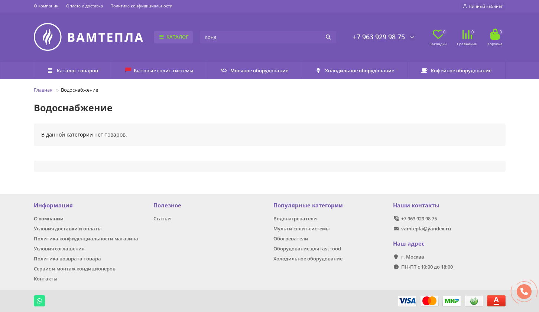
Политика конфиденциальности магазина (86, 238)
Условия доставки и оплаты (68, 228)
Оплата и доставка (84, 6)
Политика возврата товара (67, 258)
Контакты (46, 278)
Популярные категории (308, 205)
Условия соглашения (59, 248)
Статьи (162, 218)
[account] (483, 6)
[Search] (268, 37)
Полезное (167, 205)
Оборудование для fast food (307, 248)
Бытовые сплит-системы (159, 70)
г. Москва (412, 256)
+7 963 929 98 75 (379, 36)
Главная (43, 89)
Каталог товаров (72, 70)
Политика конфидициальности (141, 6)
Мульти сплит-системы (301, 228)
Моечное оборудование (254, 70)
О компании (46, 6)
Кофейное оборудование (456, 70)
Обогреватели (290, 238)
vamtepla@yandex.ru (426, 228)
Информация (53, 205)
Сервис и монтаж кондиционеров (75, 268)
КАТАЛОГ (174, 36)
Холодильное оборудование (354, 70)
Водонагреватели (295, 218)
